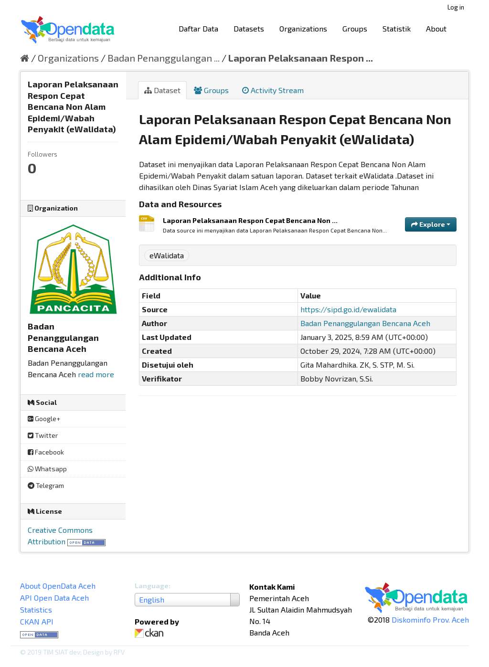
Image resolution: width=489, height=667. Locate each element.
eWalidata (166, 255)
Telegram (46, 485)
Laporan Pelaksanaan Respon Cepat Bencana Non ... (250, 220)
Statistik (397, 28)
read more (96, 374)
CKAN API (36, 621)
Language (152, 586)
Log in (455, 7)
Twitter (43, 435)
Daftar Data (198, 28)
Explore (430, 224)
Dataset (162, 90)
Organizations (303, 28)
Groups (354, 28)
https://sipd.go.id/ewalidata (348, 309)
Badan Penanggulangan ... (163, 58)
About (436, 28)
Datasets (249, 28)
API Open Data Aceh (54, 597)
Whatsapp (47, 469)
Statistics (36, 609)
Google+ (44, 418)
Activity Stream (273, 90)
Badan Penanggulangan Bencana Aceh (365, 323)
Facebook (46, 452)
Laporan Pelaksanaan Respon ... (300, 58)
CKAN (151, 633)
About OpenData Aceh (58, 585)
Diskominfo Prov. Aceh (430, 619)
